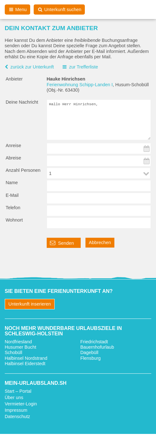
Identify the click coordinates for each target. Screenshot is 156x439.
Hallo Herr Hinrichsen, (99, 122)
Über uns (14, 402)
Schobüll (13, 357)
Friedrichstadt (94, 346)
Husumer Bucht (20, 352)
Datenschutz (17, 421)
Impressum (16, 415)
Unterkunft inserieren (30, 309)
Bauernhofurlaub (97, 352)
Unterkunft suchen (59, 9)
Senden (62, 248)
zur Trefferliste (83, 66)
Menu (17, 9)
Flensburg (90, 363)
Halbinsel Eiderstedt (25, 368)
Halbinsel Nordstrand (26, 363)
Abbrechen (100, 247)
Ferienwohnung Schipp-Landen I (80, 84)
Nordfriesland (18, 346)
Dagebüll (89, 357)
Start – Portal (18, 396)
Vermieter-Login (21, 408)
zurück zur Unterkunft (32, 66)
